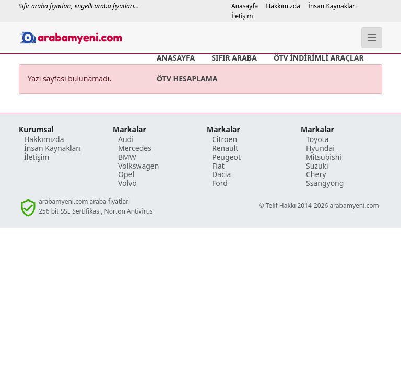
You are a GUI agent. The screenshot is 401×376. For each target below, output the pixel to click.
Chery (316, 174)
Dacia (221, 174)
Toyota (317, 139)
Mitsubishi (323, 157)
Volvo (127, 183)
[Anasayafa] (75, 37)
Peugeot (226, 157)
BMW (127, 157)
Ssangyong (325, 183)
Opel (126, 174)
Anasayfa (244, 6)
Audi (126, 139)
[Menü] (371, 37)
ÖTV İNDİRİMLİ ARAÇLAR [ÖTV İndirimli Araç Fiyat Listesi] (319, 58)
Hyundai (320, 148)
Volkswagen (138, 166)
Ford (220, 183)
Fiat (218, 166)
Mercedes (134, 148)
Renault (225, 148)
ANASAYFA (176, 58)
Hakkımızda (283, 6)
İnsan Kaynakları (332, 6)
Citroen (224, 139)
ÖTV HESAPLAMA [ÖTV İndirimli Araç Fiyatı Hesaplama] (187, 79)
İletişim (242, 15)
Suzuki (317, 166)
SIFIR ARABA (234, 58)
